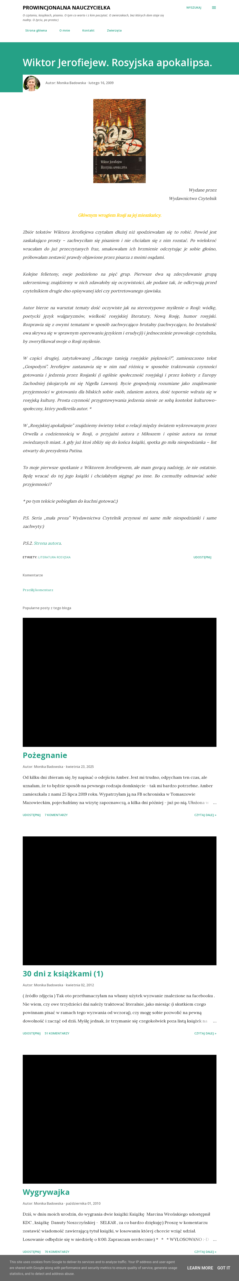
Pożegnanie (45, 755)
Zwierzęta (111, 30)
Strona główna (33, 30)
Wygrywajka (46, 1192)
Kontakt (86, 30)
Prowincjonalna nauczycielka (66, 7)
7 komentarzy (56, 815)
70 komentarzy (57, 1252)
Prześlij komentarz (38, 590)
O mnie (62, 30)
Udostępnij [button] (202, 557)
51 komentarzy (57, 1033)
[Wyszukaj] (193, 7)
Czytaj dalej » (205, 815)
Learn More (200, 1267)
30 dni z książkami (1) (63, 973)
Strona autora (47, 543)
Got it (223, 1267)
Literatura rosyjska (54, 557)
